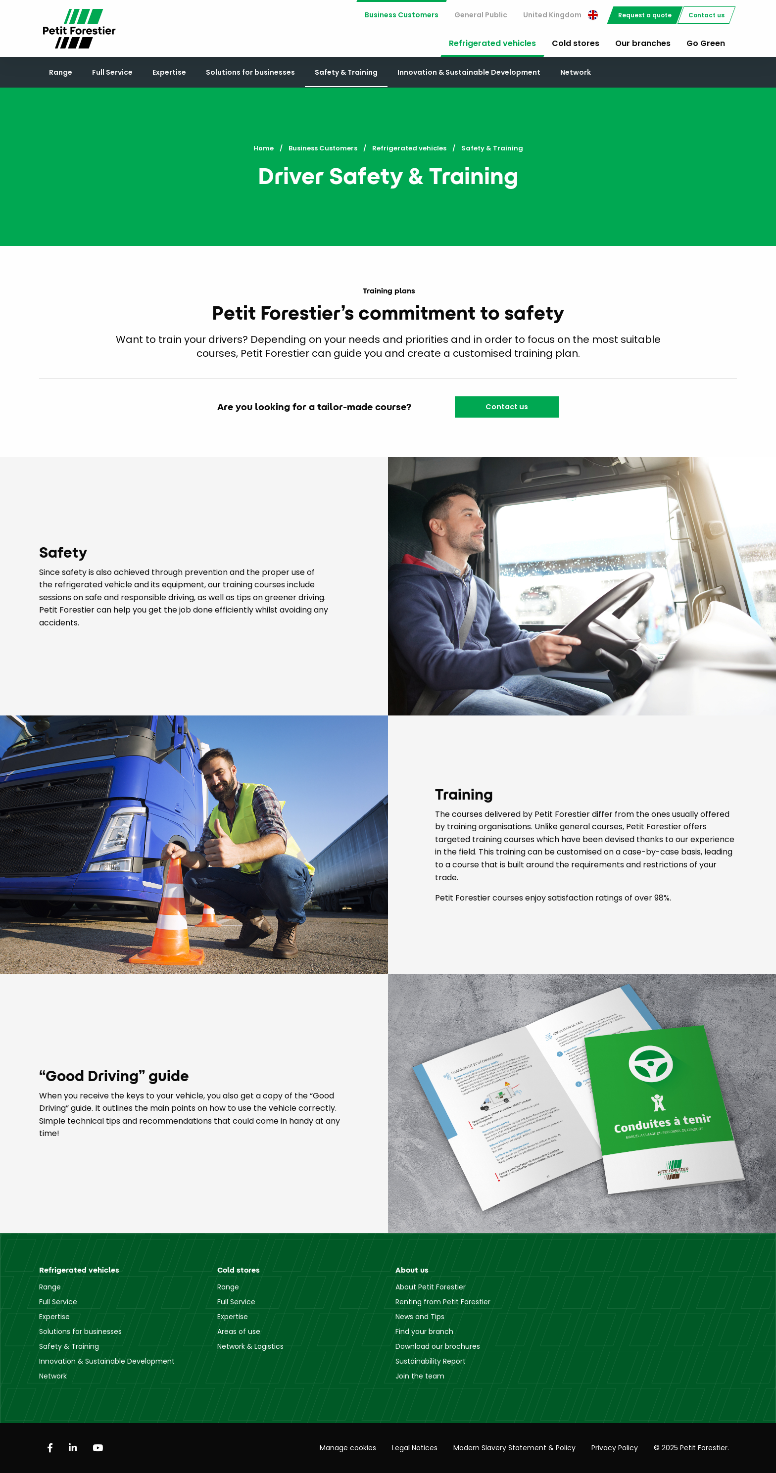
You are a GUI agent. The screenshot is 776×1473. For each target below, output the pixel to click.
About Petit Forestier (430, 1287)
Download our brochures (437, 1346)
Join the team (419, 1376)
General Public (480, 15)
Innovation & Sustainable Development (468, 72)
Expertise (169, 72)
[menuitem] (401, 15)
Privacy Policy (614, 1448)
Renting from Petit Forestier (442, 1302)
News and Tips (419, 1317)
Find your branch (424, 1331)
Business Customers (401, 15)
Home (263, 148)
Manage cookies (348, 1448)
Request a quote (645, 15)
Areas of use (238, 1331)
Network (575, 72)
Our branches (643, 43)
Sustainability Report (430, 1361)
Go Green (705, 43)
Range (60, 72)
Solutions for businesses (250, 72)
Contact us (706, 15)
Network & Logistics (250, 1346)
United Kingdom (560, 15)
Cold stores (575, 43)
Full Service (112, 72)
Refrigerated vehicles (492, 43)
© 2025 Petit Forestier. (691, 1448)
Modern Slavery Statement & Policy (514, 1448)
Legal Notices (414, 1448)
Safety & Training (346, 72)
